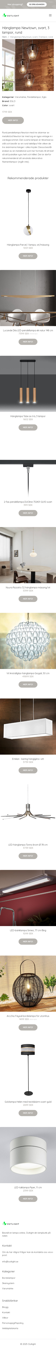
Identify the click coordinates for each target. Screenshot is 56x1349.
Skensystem (8, 1283)
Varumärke (20, 97)
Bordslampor (8, 1278)
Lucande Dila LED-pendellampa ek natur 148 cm (28, 330)
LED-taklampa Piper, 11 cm (28, 1187)
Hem (4, 37)
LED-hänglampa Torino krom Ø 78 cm (28, 844)
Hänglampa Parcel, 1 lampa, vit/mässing (28, 244)
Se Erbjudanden (36, 4)
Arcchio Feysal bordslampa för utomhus (28, 1016)
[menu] (50, 15)
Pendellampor (34, 97)
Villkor (5, 1317)
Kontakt (6, 1312)
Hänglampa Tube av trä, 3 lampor (28, 416)
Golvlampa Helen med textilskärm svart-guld (28, 1101)
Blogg (5, 1307)
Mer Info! (13, 120)
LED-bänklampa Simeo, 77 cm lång (28, 930)
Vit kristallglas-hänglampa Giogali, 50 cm (28, 673)
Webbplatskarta (10, 1328)
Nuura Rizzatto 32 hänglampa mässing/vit (28, 587)
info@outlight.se (10, 1261)
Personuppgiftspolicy (12, 1323)
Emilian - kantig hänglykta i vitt (28, 758)
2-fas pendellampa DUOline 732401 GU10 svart (28, 501)
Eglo (44, 97)
